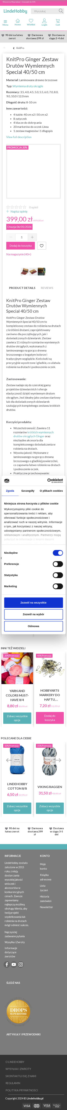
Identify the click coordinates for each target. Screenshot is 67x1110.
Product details (22, 287)
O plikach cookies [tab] (51, 490)
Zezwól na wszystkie (34, 602)
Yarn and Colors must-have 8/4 (17, 695)
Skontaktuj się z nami (21, 1076)
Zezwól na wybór (33, 614)
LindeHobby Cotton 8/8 (17, 786)
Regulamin (13, 1083)
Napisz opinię (18, 211)
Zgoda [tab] (10, 490)
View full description (18, 137)
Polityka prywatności (22, 1090)
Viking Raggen (50, 787)
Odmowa (33, 626)
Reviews (47, 287)
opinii (33, 207)
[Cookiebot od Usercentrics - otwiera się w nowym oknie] (48, 480)
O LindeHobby (15, 1061)
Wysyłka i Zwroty (15, 942)
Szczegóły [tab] (27, 490)
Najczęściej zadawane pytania (15, 934)
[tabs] (58, 23)
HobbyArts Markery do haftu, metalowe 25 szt (50, 695)
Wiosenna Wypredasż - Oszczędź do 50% (19, 2)
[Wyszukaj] (61, 11)
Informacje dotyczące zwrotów (11, 952)
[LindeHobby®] (15, 10)
